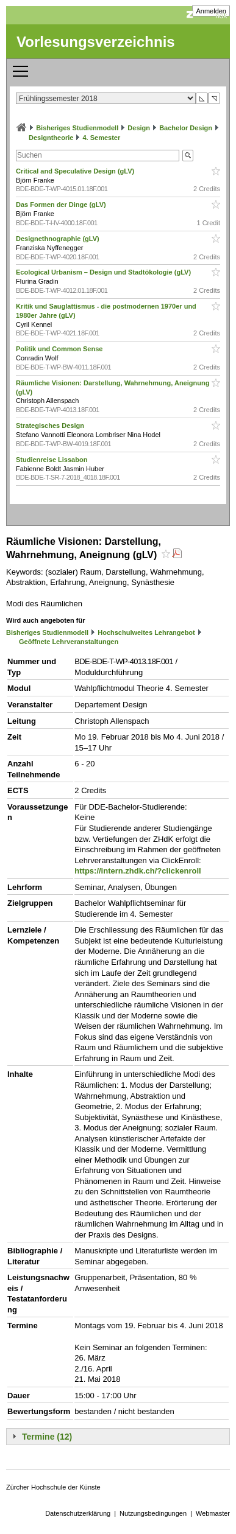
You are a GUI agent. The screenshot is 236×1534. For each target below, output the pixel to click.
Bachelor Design (185, 127)
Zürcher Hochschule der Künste (53, 1487)
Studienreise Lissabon (52, 459)
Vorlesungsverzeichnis (95, 41)
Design (138, 127)
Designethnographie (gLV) (58, 238)
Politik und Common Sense (60, 348)
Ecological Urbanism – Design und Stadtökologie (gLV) (104, 272)
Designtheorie (51, 137)
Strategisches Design (51, 425)
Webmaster (213, 1513)
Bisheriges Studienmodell (77, 127)
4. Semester (101, 137)
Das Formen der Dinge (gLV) (62, 204)
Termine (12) (47, 1436)
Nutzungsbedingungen (153, 1513)
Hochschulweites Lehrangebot (146, 632)
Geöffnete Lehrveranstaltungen (68, 641)
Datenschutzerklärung (77, 1513)
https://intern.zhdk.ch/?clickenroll (137, 870)
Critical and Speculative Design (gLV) (76, 171)
